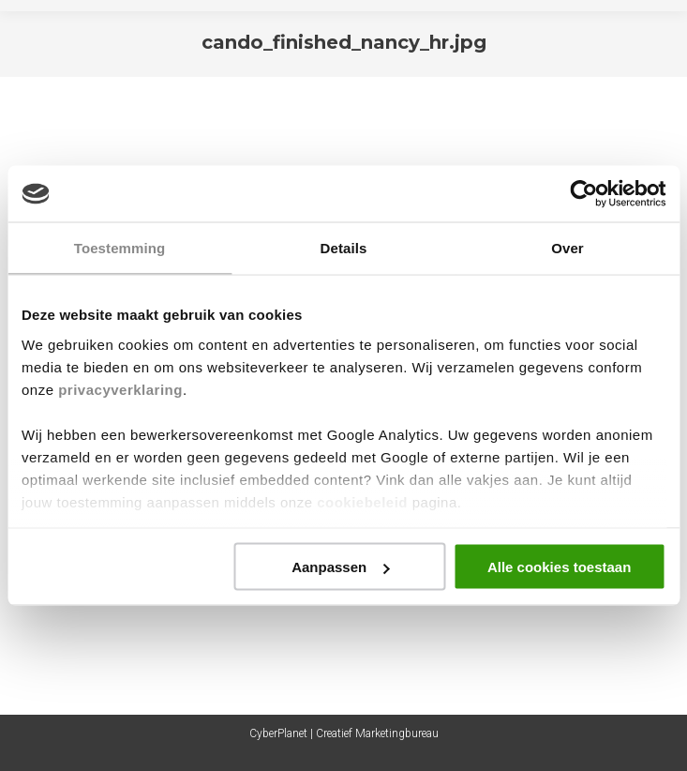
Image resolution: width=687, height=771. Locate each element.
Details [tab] (344, 248)
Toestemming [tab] (120, 248)
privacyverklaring (120, 389)
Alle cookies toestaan (559, 567)
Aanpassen (340, 567)
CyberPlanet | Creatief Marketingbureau (344, 733)
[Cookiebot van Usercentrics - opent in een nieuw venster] (583, 194)
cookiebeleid (362, 501)
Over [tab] (567, 248)
